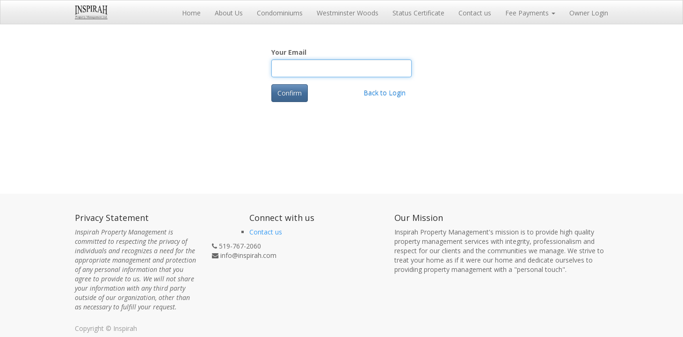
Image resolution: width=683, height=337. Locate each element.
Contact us (265, 231)
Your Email (288, 52)
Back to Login (384, 92)
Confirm (289, 92)
